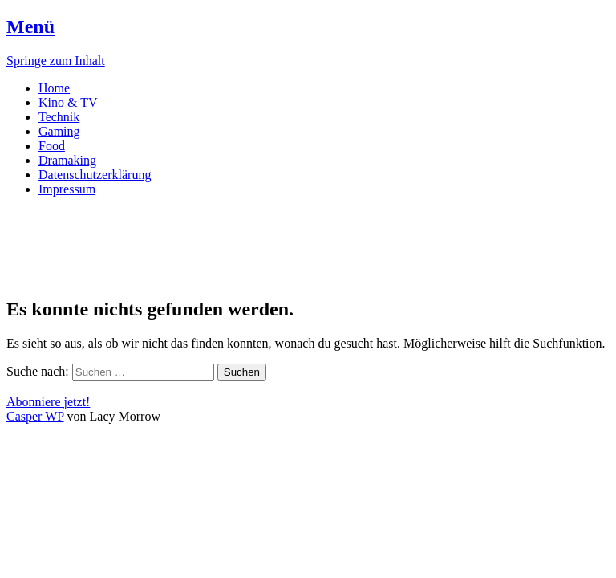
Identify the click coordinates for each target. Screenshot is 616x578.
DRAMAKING (89, 228)
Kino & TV (67, 102)
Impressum (66, 189)
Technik (58, 117)
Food (51, 146)
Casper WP (35, 416)
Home (54, 88)
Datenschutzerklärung (94, 174)
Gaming (59, 131)
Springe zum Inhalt (55, 60)
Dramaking (67, 160)
